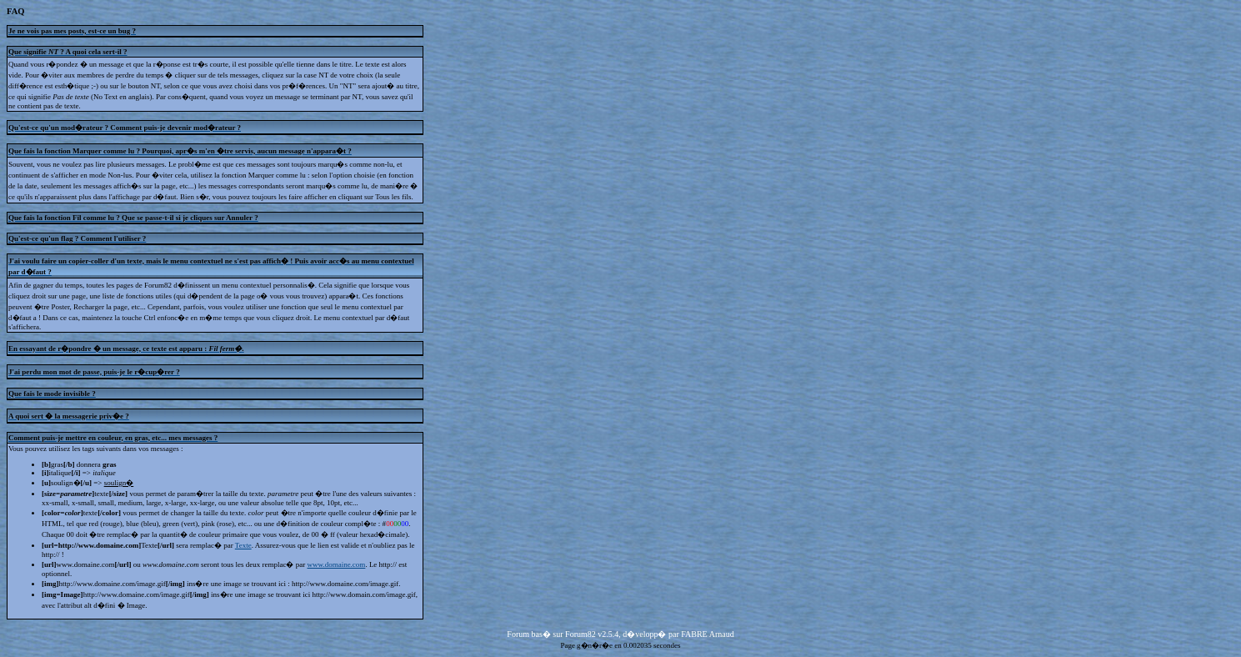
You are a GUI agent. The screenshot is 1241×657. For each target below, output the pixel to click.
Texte (243, 545)
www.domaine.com (336, 564)
